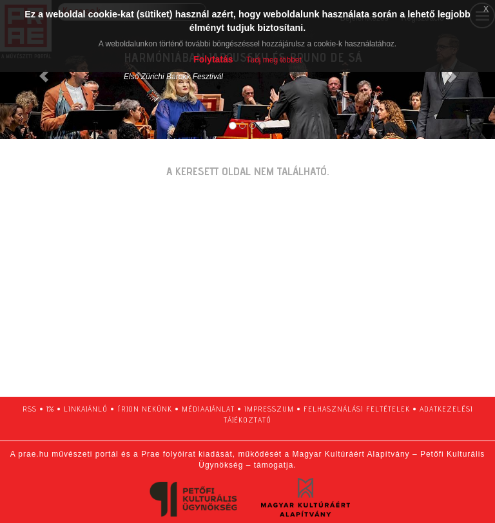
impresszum (269, 409)
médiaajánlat (208, 409)
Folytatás (213, 59)
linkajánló (86, 409)
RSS (30, 409)
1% (50, 409)
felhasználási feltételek (357, 409)
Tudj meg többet (274, 59)
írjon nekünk (144, 409)
